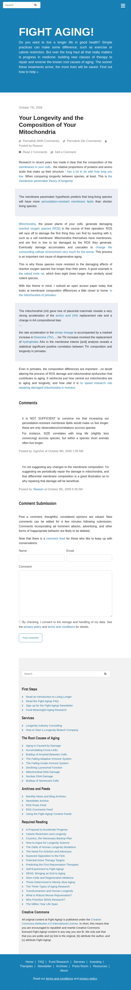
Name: (23, 550)
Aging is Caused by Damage (43, 745)
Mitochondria (27, 224)
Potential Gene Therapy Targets (45, 860)
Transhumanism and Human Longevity (49, 890)
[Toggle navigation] (122, 5)
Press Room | (82, 966)
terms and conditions (61, 626)
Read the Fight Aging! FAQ (42, 701)
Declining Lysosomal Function (44, 767)
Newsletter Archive (37, 800)
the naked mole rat (31, 273)
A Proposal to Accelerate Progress (47, 829)
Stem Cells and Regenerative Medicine (49, 877)
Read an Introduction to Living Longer (49, 696)
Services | (81, 961)
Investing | (98, 961)
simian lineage (64, 332)
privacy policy (32, 626)
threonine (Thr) (43, 337)
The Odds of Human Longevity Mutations (51, 847)
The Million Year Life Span (42, 904)
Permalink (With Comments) (41, 140)
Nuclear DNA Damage (39, 776)
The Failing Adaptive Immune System (48, 758)
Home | (32, 961)
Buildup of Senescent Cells (42, 780)
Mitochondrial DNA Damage (43, 771)
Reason (38, 489)
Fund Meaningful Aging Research (46, 709)
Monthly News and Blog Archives (46, 796)
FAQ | (43, 961)
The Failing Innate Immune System (47, 763)
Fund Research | (61, 961)
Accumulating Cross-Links (42, 750)
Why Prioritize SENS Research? (45, 899)
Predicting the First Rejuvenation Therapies (52, 864)
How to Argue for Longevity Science (48, 842)
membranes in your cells (35, 167)
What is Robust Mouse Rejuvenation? (49, 895)
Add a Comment (65, 152)
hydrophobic (31, 341)
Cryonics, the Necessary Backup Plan (49, 838)
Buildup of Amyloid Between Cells (46, 754)
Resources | (102, 966)
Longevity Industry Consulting (44, 725)
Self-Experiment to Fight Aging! (45, 868)
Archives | (63, 966)
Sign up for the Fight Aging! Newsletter (49, 705)
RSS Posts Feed (36, 805)
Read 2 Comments (35, 152)
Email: (70, 550)
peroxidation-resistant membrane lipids (67, 201)
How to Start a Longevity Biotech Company (52, 729)
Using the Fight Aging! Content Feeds (49, 813)
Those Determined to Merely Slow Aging (50, 882)
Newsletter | (47, 966)
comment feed (55, 538)
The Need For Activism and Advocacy (49, 851)
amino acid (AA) (67, 315)
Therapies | (28, 966)
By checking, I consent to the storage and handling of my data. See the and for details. (65, 624)
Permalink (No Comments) (84, 140)
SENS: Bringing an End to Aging (45, 873)
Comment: (25, 566)
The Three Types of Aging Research (48, 886)
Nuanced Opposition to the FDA (45, 855)
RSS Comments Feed (39, 809)
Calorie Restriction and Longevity (46, 833)
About (65, 970)
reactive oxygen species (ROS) (40, 228)
